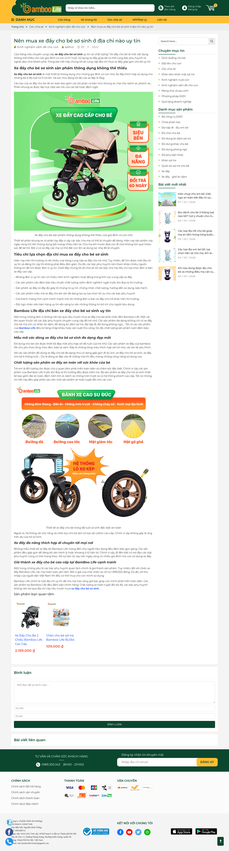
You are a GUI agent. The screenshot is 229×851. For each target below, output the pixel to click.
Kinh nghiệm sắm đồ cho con (38, 47)
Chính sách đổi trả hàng (26, 786)
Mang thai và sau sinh (175, 90)
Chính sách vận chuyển (25, 792)
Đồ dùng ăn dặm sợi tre (176, 138)
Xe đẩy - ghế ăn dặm (174, 176)
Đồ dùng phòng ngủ (174, 149)
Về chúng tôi (89, 19)
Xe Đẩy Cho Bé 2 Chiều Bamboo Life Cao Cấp (28, 640)
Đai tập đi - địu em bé (175, 127)
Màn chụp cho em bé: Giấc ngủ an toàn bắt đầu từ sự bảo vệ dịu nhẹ (194, 197)
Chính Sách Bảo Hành (24, 804)
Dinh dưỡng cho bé (174, 58)
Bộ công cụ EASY (172, 116)
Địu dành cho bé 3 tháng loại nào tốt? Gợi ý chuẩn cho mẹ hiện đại (196, 216)
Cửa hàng (64, 19)
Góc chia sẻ (114, 19)
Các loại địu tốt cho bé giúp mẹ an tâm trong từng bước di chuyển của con (195, 234)
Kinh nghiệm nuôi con (175, 79)
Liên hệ (162, 19)
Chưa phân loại (171, 122)
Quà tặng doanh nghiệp (176, 101)
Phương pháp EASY (174, 96)
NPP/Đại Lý (139, 19)
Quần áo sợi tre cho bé (175, 165)
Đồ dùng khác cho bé (175, 144)
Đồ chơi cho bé (171, 133)
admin (69, 47)
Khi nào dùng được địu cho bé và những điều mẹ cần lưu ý (196, 272)
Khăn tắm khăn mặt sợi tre (178, 74)
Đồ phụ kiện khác (172, 155)
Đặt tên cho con (171, 63)
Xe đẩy (166, 171)
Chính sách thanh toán (25, 798)
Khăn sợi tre (169, 160)
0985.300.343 (48, 764)
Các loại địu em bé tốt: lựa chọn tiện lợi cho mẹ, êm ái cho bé (195, 253)
